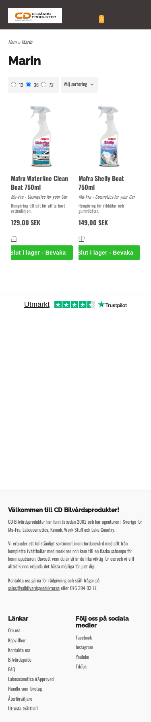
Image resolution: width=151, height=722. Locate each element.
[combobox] (79, 85)
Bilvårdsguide (19, 659)
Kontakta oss (19, 649)
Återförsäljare (20, 698)
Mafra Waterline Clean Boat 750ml (39, 182)
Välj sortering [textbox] (75, 84)
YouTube (82, 656)
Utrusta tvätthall (23, 708)
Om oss (14, 630)
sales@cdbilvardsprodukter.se (34, 587)
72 (47, 84)
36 (32, 84)
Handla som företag (25, 688)
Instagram (84, 647)
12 (17, 84)
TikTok (81, 666)
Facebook (84, 637)
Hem (12, 42)
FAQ (11, 669)
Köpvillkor (17, 640)
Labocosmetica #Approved (31, 678)
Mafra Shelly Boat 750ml (101, 182)
